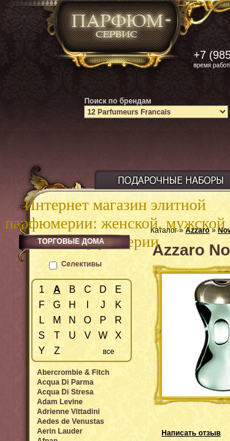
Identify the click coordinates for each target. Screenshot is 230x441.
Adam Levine (60, 402)
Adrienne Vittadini (68, 411)
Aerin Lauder (59, 431)
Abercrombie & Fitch (73, 372)
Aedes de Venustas (70, 421)
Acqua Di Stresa (65, 392)
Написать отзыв (191, 433)
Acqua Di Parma (65, 382)
